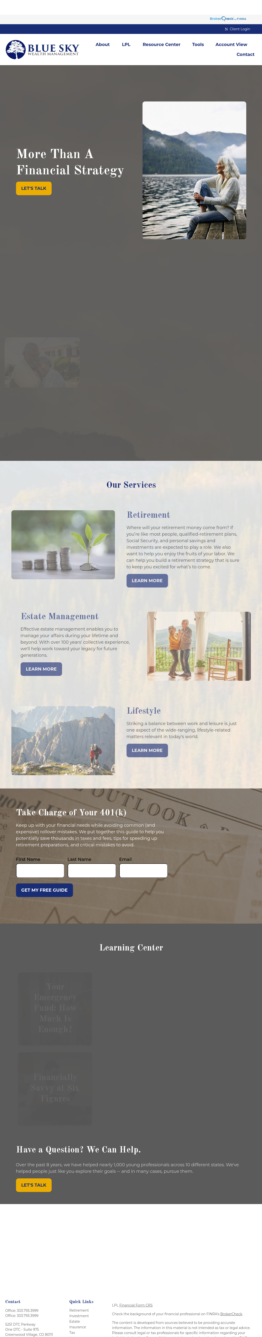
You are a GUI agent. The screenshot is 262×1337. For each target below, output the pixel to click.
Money (75, 1324)
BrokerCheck (231, 1299)
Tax (72, 1318)
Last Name (79, 845)
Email (125, 845)
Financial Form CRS (135, 1291)
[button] (102, 30)
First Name (28, 845)
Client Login (237, 14)
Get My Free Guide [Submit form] (44, 875)
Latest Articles (81, 1335)
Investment (79, 1301)
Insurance (77, 1312)
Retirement (79, 1296)
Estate (74, 1307)
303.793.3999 (27, 1296)
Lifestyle (76, 1329)
